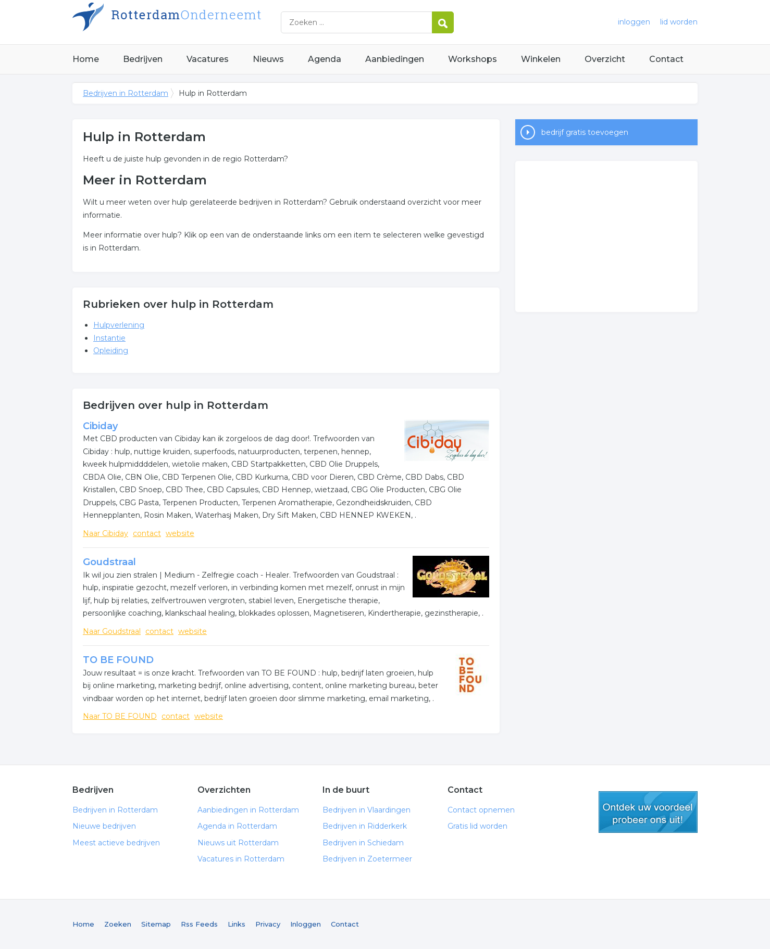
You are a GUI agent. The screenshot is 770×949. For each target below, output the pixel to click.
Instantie (109, 338)
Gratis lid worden (477, 826)
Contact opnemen (481, 810)
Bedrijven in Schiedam (363, 842)
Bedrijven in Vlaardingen (366, 810)
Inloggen (305, 924)
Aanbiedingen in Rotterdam (248, 810)
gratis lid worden (648, 812)
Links (236, 924)
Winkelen (541, 59)
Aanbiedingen (394, 59)
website (180, 533)
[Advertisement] (606, 236)
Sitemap (156, 924)
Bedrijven (143, 59)
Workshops (472, 59)
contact (147, 533)
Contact (666, 59)
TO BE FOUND (118, 660)
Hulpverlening (118, 325)
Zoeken (117, 924)
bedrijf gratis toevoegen (584, 132)
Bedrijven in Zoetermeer (367, 859)
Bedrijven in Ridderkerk (364, 826)
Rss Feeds (199, 924)
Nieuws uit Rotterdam (238, 842)
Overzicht (605, 59)
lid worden (679, 22)
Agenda (324, 59)
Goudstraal (109, 562)
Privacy (267, 924)
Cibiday (100, 426)
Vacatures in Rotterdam (240, 859)
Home (85, 59)
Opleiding (110, 350)
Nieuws (268, 59)
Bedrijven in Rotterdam (202, 22)
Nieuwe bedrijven (104, 826)
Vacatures (208, 59)
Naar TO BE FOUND (120, 716)
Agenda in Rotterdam (237, 826)
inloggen (634, 22)
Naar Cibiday (105, 533)
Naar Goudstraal (112, 631)
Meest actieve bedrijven (116, 842)
